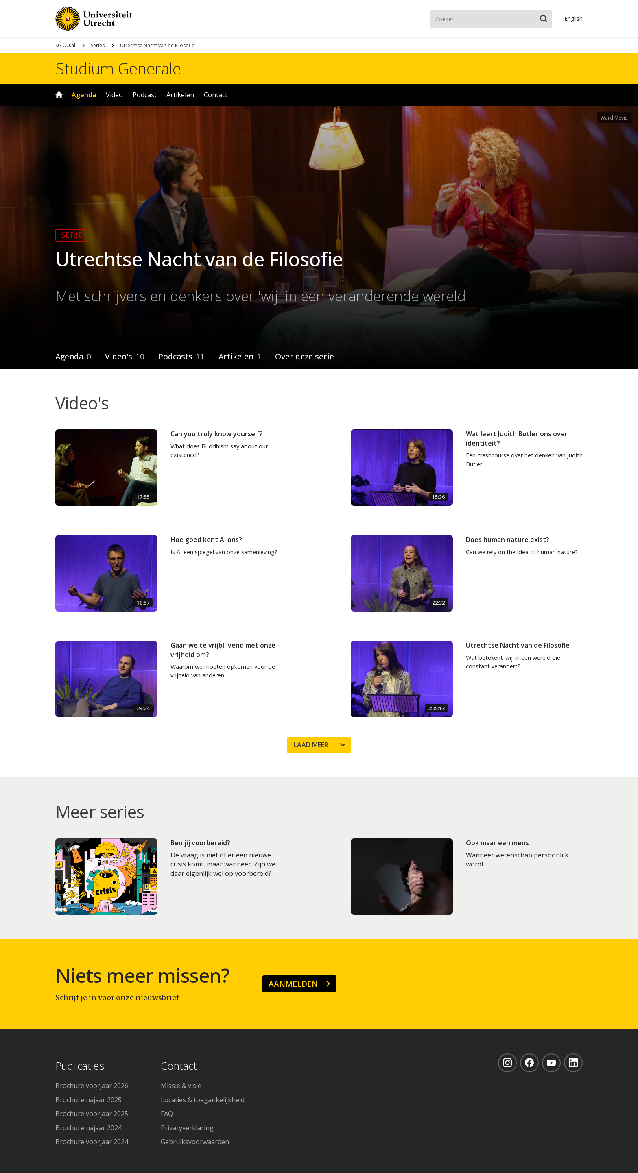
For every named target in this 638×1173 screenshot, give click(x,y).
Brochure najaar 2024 (88, 1127)
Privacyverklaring (187, 1127)
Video (114, 94)
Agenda (84, 94)
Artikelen (180, 94)
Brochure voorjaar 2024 (91, 1141)
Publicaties (79, 1066)
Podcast (145, 94)
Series (98, 45)
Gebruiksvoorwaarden (195, 1141)
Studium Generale (118, 68)
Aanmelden (293, 983)
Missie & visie (181, 1085)
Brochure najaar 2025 (88, 1099)
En (573, 18)
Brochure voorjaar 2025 (91, 1113)
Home (59, 94)
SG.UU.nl (65, 45)
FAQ (167, 1113)
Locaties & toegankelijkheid (203, 1099)
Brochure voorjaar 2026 (91, 1085)
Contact (215, 94)
